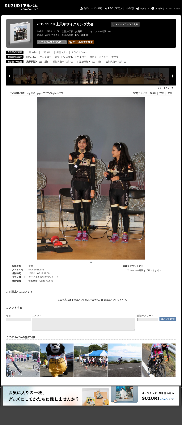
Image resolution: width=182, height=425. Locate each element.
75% (162, 93)
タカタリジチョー (99, 57)
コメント (36, 315)
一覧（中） (47, 52)
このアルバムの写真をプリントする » (142, 270)
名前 (8, 315)
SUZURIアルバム (21, 7)
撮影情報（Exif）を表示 (40, 281)
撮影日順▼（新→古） (64, 61)
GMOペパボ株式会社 (173, 9)
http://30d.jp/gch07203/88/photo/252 (45, 93)
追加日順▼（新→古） (117, 61)
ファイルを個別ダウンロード (43, 277)
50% (169, 93)
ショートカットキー (166, 88)
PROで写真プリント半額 (121, 8)
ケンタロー (45, 57)
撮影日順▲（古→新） (37, 61)
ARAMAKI (68, 57)
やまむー (81, 57)
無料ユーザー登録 (93, 8)
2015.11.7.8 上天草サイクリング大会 (65, 24)
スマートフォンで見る (125, 24)
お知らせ (159, 8)
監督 (57, 57)
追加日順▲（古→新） (90, 61)
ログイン (144, 8)
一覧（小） (32, 52)
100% (152, 93)
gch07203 (31, 57)
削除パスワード (145, 315)
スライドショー (79, 52)
